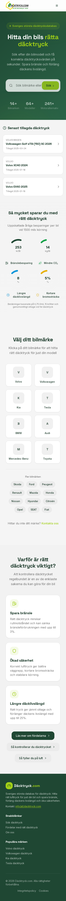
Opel (20, 509)
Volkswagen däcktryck (19, 853)
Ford (31, 484)
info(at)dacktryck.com (28, 806)
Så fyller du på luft (33, 758)
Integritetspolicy (27, 890)
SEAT (34, 509)
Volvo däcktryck (15, 848)
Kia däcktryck (13, 858)
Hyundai (33, 501)
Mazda (34, 492)
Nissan (15, 501)
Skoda (17, 484)
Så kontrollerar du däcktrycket (33, 747)
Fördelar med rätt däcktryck (22, 827)
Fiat (47, 509)
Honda (50, 492)
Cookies (44, 890)
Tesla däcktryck (15, 863)
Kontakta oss (50, 523)
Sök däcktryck (14, 822)
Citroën (50, 501)
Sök (50, 87)
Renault (17, 492)
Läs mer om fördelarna (33, 735)
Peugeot (47, 484)
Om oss (10, 832)
